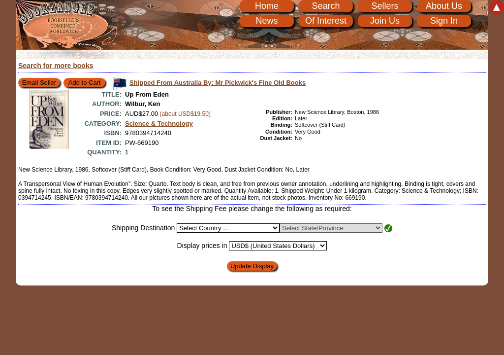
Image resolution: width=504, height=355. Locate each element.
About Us (444, 6)
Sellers (384, 6)
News (266, 21)
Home (267, 6)
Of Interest (325, 21)
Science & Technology (159, 123)
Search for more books (56, 66)
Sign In (444, 21)
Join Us (385, 21)
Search (326, 6)
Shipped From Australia (217, 82)
